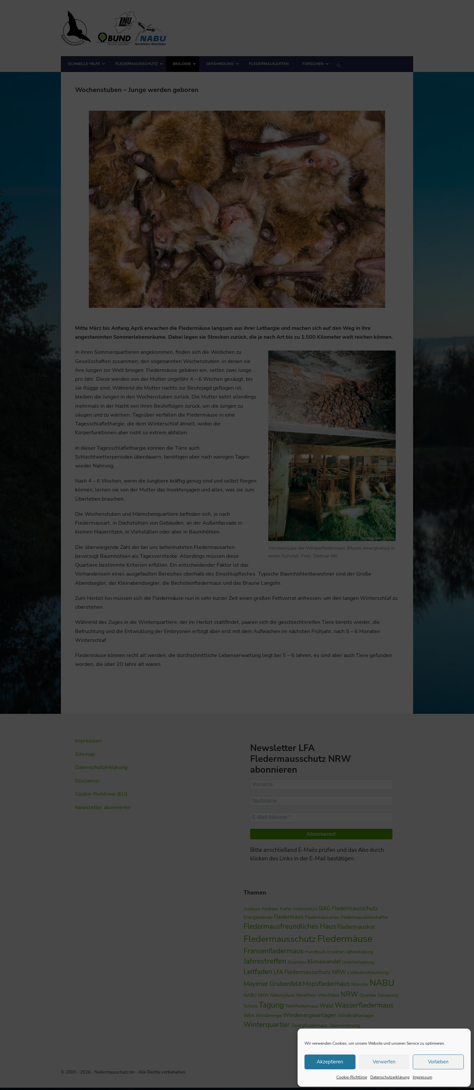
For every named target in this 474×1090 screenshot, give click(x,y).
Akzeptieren (330, 1061)
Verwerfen (384, 1061)
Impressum (422, 1077)
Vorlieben (438, 1061)
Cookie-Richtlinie (351, 1077)
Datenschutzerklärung (389, 1077)
